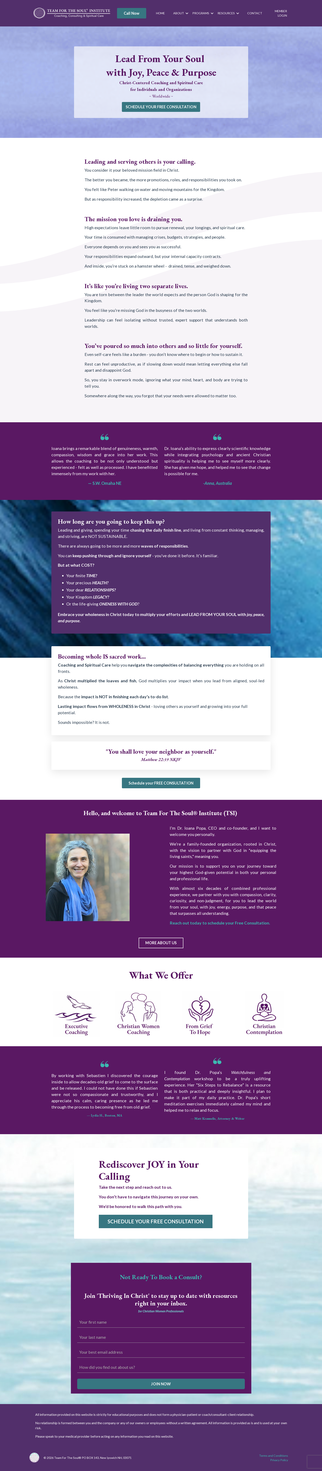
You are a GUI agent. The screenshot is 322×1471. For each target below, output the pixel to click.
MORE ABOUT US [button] (161, 944)
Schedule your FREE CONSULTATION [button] (161, 784)
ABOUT (180, 13)
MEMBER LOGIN (281, 13)
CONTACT (254, 13)
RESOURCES (228, 13)
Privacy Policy (279, 1461)
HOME (160, 13)
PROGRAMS (202, 13)
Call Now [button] (131, 13)
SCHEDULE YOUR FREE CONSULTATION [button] (161, 107)
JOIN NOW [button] (161, 1385)
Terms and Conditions (273, 1457)
